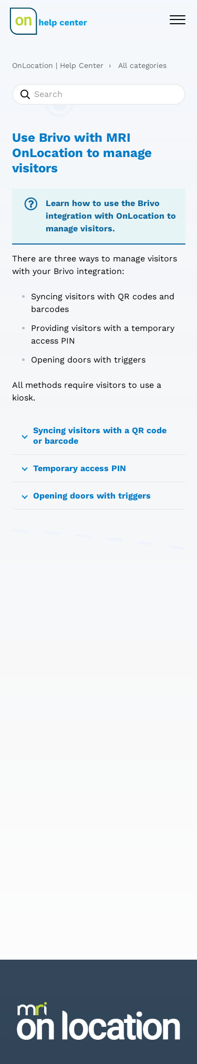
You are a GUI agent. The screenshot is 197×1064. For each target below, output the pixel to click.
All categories (142, 65)
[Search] (98, 94)
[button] (177, 18)
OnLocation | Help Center (57, 65)
